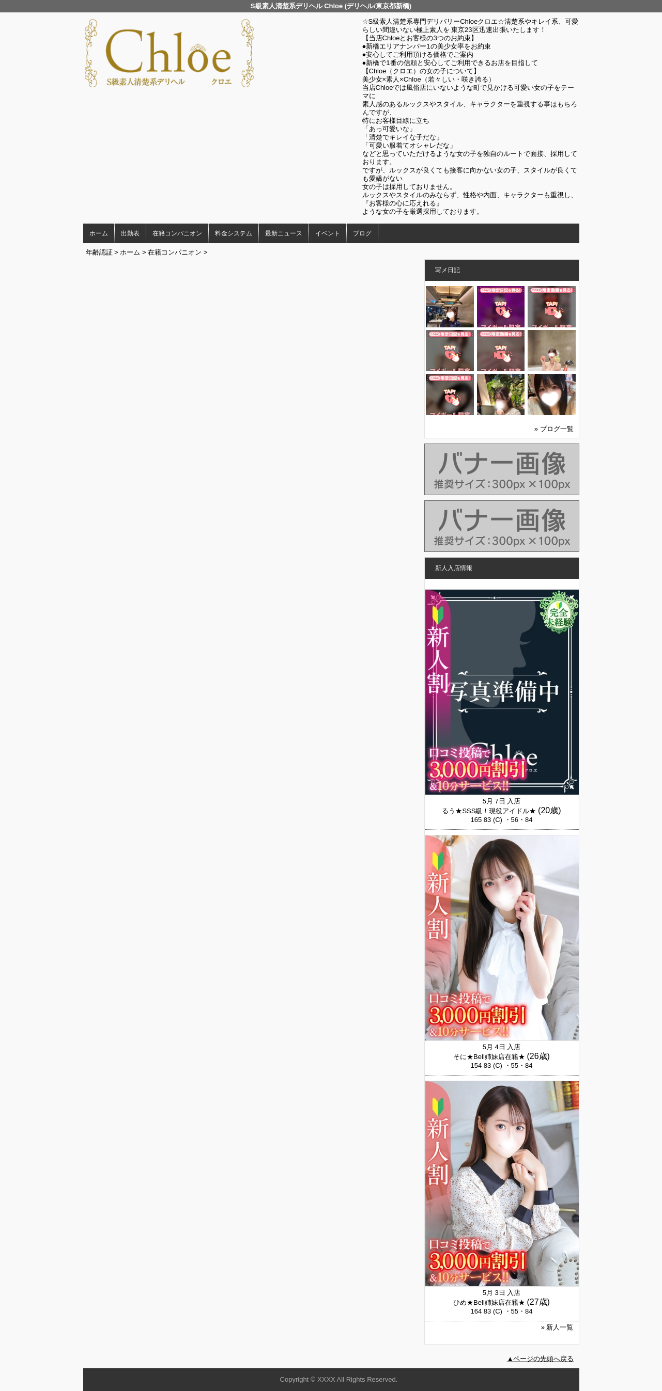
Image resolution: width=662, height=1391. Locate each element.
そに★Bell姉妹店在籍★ (489, 1057)
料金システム (233, 233)
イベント (327, 233)
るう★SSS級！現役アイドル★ (489, 811)
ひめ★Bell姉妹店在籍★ (489, 1302)
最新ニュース (283, 233)
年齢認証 (99, 252)
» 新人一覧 (557, 1327)
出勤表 (130, 233)
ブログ (362, 233)
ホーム (98, 233)
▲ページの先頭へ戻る (540, 1359)
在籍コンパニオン (177, 233)
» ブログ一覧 (554, 429)
